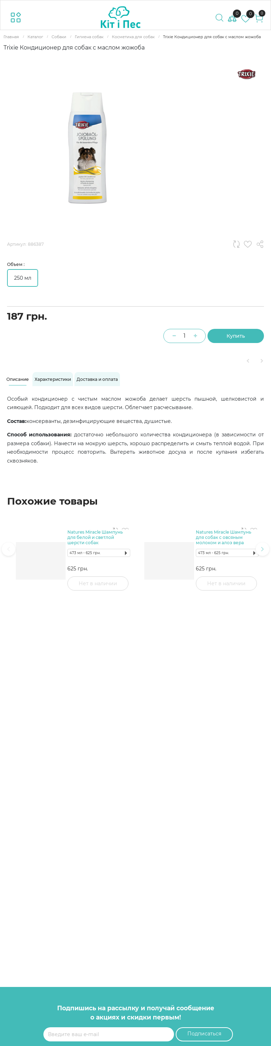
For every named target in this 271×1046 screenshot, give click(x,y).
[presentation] (8, 549)
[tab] (17, 379)
